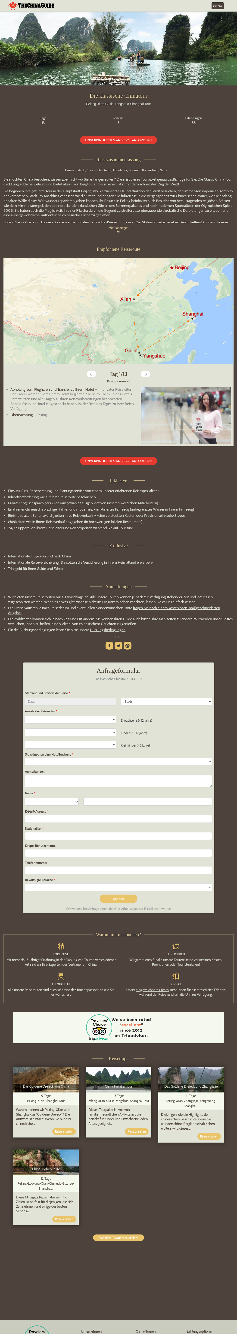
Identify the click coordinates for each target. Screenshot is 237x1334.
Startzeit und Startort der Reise (47, 693)
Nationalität (33, 828)
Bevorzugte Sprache (39, 880)
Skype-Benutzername (40, 846)
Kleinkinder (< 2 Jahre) (135, 745)
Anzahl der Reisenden (40, 711)
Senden (118, 899)
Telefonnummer (36, 863)
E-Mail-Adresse (35, 811)
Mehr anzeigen (119, 229)
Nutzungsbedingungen (107, 630)
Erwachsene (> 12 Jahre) (136, 720)
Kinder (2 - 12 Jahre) (134, 733)
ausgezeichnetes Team (152, 990)
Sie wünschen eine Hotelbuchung (48, 754)
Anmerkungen (35, 771)
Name (29, 793)
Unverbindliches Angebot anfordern (118, 140)
